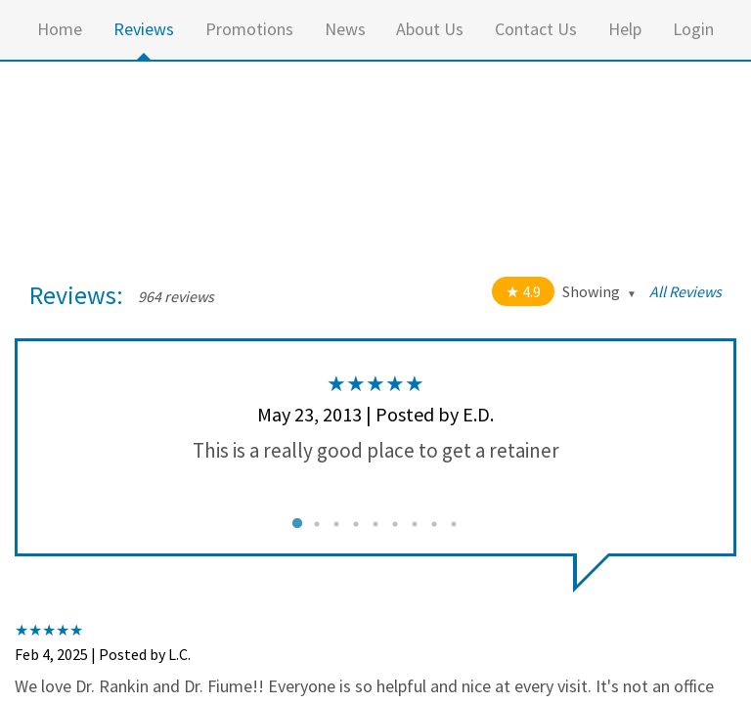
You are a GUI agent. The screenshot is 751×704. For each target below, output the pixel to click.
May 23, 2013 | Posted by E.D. (375, 414)
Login (693, 29)
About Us (430, 29)
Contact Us (536, 29)
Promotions (249, 29)
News (345, 29)
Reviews (143, 29)
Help (624, 29)
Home (59, 29)
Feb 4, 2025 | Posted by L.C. (103, 654)
